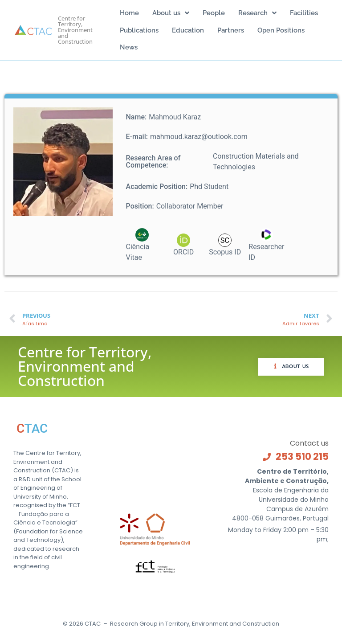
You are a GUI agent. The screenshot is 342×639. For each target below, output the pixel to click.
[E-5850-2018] (266, 251)
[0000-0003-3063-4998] (142, 251)
